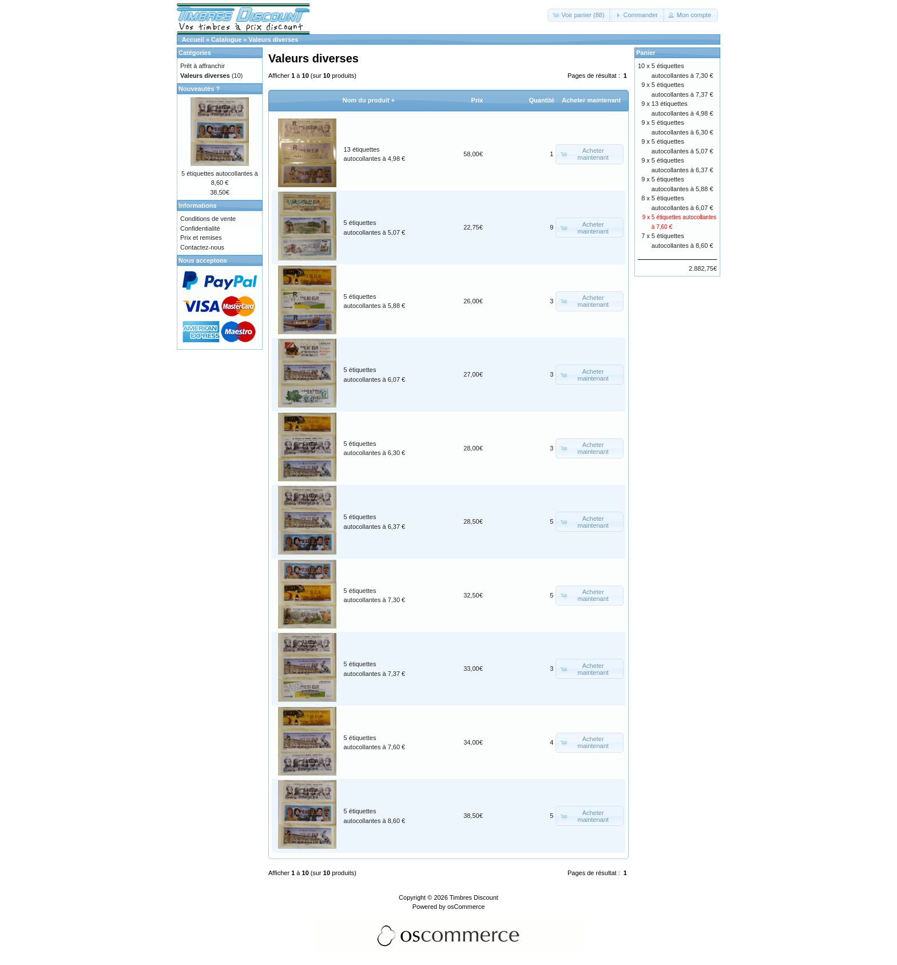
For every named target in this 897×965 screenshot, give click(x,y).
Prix (477, 100)
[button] (579, 15)
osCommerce (466, 906)
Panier (646, 52)
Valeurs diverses (274, 39)
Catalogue (226, 39)
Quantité (542, 100)
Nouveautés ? (199, 88)
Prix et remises (201, 237)
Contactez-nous (202, 247)
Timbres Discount (474, 897)
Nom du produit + (369, 100)
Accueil (193, 39)
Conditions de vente (208, 218)
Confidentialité (200, 228)
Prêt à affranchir (202, 65)
